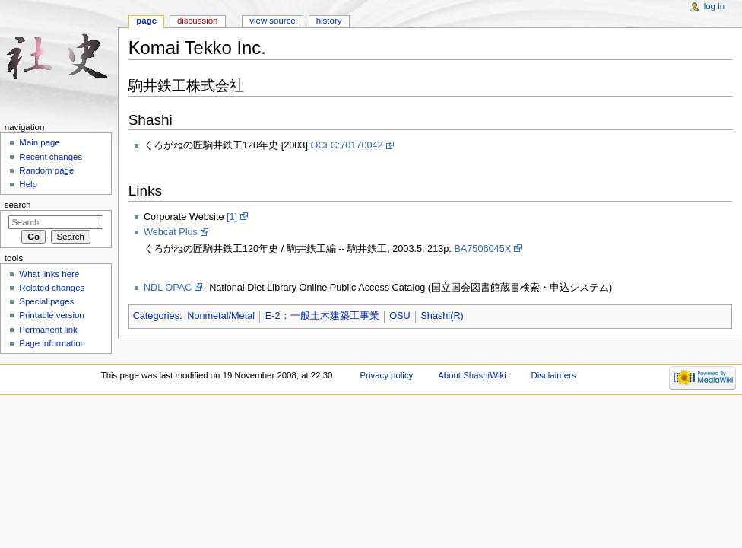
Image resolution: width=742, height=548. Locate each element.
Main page (39, 142)
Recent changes (50, 156)
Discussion (197, 20)
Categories (156, 316)
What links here (49, 274)
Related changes (51, 287)
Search (18, 204)
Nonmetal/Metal (221, 316)
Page (146, 20)
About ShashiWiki (472, 375)
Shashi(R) (441, 316)
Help (28, 184)
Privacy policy (386, 375)
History (329, 20)
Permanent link (48, 329)
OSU (400, 316)
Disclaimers (553, 375)
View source (272, 20)
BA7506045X (482, 249)
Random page (46, 170)
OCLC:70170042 (346, 145)
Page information (52, 343)
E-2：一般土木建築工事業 (322, 316)
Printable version (51, 315)
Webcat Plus (171, 232)
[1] (232, 217)
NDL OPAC (168, 287)
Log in (714, 6)
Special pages (46, 301)
